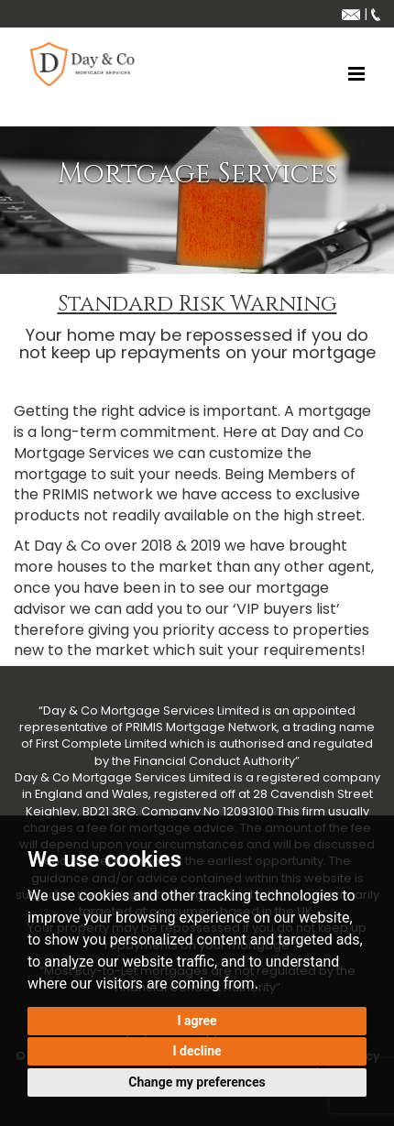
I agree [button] (196, 1020)
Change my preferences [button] (196, 1082)
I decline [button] (196, 1051)
